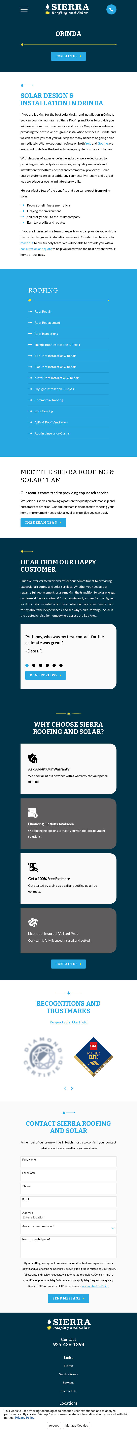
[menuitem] (68, 311)
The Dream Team (43, 522)
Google (103, 143)
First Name (29, 1159)
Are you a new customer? (38, 1226)
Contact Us (68, 1391)
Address (27, 1212)
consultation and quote (36, 249)
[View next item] (72, 1088)
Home (68, 1365)
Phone (26, 1186)
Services (68, 1382)
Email (25, 1199)
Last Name (29, 1172)
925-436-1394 (68, 1344)
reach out (27, 243)
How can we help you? (36, 1239)
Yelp (88, 143)
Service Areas (68, 1374)
